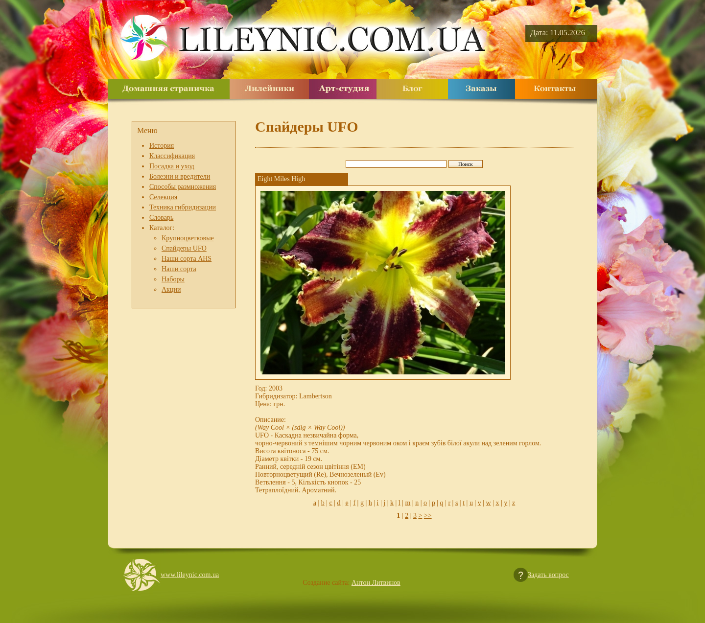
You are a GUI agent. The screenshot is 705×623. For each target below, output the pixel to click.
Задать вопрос (548, 574)
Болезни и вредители (179, 176)
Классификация (172, 156)
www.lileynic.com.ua (190, 574)
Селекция (163, 197)
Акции (171, 289)
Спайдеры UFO (184, 248)
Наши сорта (179, 269)
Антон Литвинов (376, 582)
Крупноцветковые (188, 238)
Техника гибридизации (182, 207)
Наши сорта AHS (187, 258)
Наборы (173, 279)
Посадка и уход (171, 166)
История (161, 145)
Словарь (161, 217)
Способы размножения (182, 186)
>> (428, 515)
